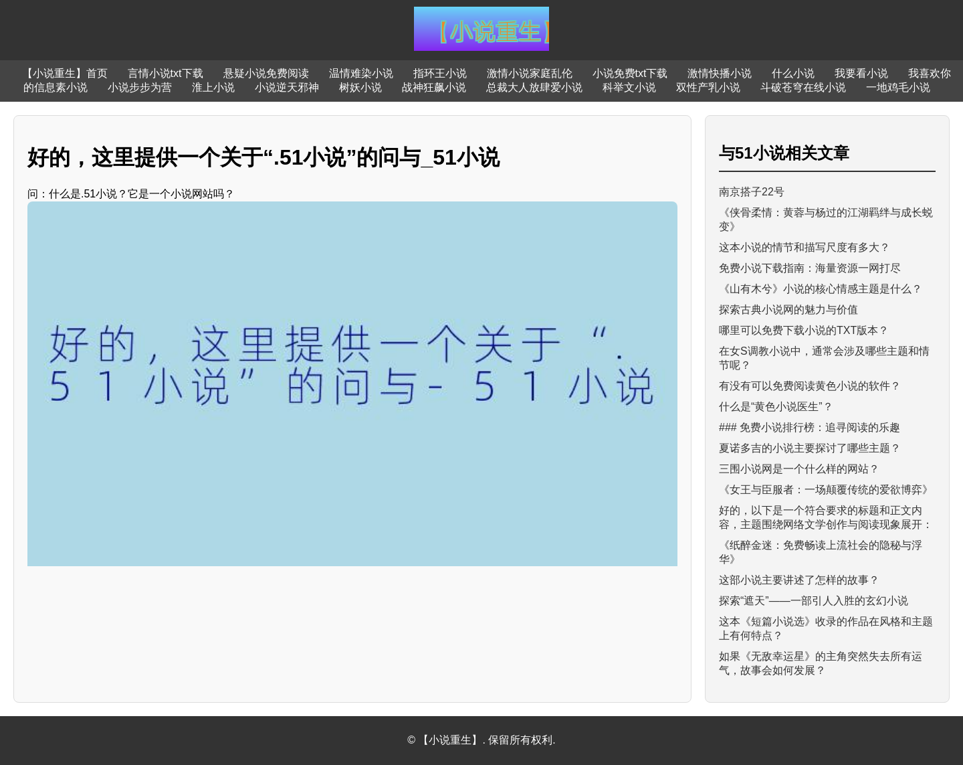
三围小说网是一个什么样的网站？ (799, 469)
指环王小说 (440, 73)
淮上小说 (213, 87)
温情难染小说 (361, 73)
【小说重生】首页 (65, 73)
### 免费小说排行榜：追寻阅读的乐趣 (809, 427)
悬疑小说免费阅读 (266, 73)
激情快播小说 (719, 73)
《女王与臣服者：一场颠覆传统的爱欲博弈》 (826, 489)
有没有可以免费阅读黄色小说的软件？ (810, 386)
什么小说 (793, 73)
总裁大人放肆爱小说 (534, 87)
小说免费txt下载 (630, 73)
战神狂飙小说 (434, 87)
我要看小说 (861, 73)
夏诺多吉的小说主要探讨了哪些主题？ (810, 448)
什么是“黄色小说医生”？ (776, 406)
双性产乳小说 (708, 87)
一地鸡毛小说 (898, 87)
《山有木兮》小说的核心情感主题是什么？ (820, 288)
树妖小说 (360, 87)
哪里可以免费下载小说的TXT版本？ (804, 330)
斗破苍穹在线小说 (803, 87)
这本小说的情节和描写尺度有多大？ (804, 247)
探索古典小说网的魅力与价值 (788, 309)
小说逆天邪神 (287, 87)
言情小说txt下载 (165, 73)
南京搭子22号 (751, 191)
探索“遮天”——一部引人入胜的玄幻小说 (813, 600)
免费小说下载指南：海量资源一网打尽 (810, 268)
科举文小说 (629, 87)
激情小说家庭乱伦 (529, 73)
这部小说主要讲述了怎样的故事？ (799, 580)
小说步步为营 (140, 87)
